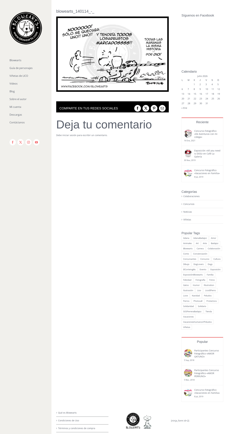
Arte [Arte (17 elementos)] (205, 203)
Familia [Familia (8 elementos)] (210, 235)
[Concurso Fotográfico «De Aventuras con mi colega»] (188, 91)
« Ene (184, 68)
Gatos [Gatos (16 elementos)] (186, 245)
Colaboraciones (191, 156)
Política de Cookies (68, 403)
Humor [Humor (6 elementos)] (196, 245)
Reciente (202, 82)
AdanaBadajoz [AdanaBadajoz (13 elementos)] (200, 198)
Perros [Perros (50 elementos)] (186, 261)
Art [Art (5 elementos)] (197, 203)
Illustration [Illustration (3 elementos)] (209, 245)
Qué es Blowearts (67, 372)
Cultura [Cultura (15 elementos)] (216, 219)
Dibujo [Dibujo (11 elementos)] (186, 224)
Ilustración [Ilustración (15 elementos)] (188, 250)
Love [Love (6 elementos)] (185, 256)
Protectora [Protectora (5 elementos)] (211, 261)
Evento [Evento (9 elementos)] (203, 229)
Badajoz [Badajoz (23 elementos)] (214, 203)
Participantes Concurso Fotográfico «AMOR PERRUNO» (206, 333)
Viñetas (187, 179)
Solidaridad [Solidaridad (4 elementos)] (188, 266)
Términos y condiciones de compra (76, 388)
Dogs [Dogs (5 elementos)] (210, 224)
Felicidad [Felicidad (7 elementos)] (187, 240)
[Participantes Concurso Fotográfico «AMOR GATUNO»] (188, 311)
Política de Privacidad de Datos (74, 396)
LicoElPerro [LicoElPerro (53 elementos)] (210, 250)
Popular (202, 302)
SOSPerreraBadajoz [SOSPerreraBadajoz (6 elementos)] (192, 271)
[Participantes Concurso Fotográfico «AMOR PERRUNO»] (188, 331)
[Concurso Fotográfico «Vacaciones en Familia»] (188, 131)
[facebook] (128, 401)
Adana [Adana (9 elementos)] (186, 198)
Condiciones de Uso (68, 380)
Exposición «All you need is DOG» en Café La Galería (207, 113)
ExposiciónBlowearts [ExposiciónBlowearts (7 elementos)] (193, 235)
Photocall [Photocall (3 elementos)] (197, 261)
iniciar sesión (69, 135)
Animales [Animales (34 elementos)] (187, 203)
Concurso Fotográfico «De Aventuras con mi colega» (205, 94)
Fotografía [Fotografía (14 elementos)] (200, 240)
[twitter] (136, 401)
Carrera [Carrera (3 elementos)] (200, 208)
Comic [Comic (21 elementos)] (186, 214)
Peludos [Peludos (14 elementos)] (208, 256)
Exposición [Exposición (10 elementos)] (215, 229)
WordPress (176, 428)
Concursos (188, 164)
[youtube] (151, 401)
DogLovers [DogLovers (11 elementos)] (198, 224)
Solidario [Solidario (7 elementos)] (202, 266)
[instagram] (143, 401)
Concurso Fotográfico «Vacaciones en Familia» (207, 132)
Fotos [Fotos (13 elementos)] (212, 240)
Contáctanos (64, 411)
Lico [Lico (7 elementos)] (199, 250)
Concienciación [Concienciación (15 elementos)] (200, 214)
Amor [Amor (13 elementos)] (213, 198)
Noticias (187, 171)
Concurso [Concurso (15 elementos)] (204, 219)
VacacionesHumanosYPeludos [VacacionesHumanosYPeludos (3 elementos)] (197, 282)
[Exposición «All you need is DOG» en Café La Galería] (188, 111)
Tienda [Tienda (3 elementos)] (209, 271)
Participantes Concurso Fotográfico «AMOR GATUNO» (206, 313)
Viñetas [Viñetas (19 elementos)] (186, 287)
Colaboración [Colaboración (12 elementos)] (214, 208)
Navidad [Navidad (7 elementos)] (196, 256)
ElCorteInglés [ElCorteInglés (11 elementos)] (189, 229)
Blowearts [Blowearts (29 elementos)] (188, 208)
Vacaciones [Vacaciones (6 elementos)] (188, 277)
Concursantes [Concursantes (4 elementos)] (189, 219)
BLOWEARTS (130, 428)
